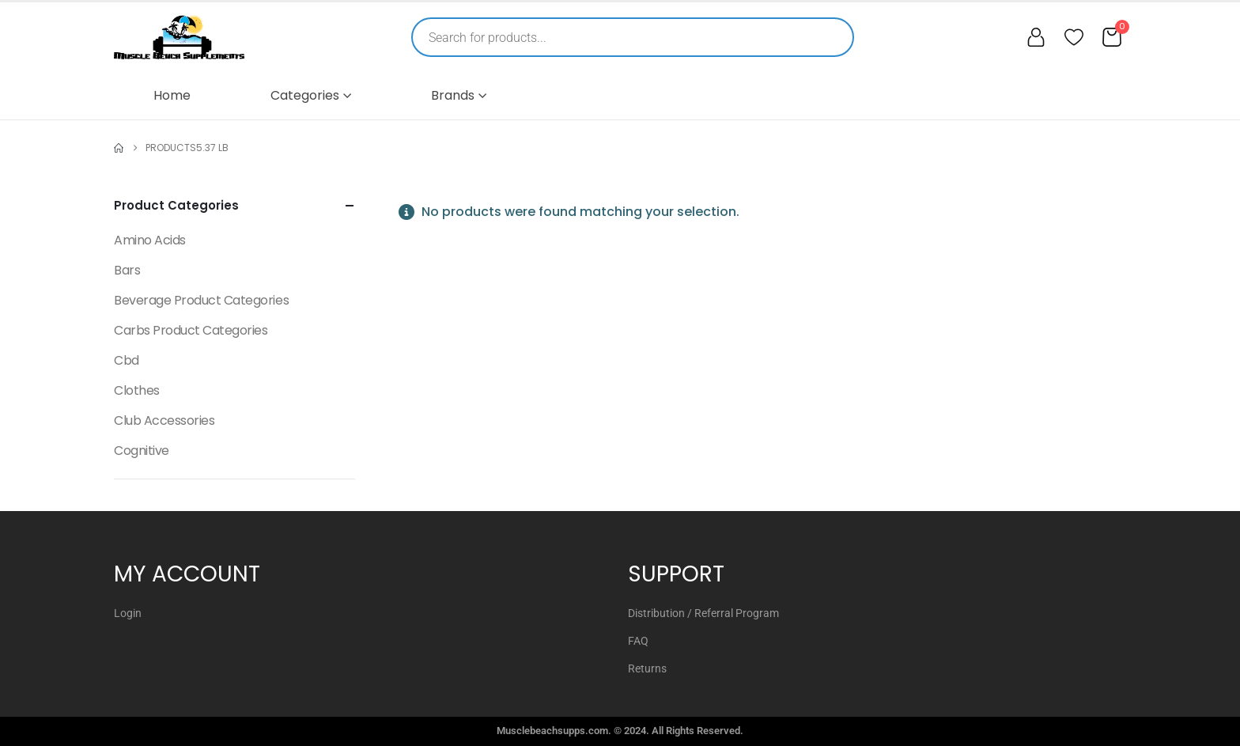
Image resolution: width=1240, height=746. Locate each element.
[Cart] (1112, 37)
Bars (127, 270)
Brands (452, 95)
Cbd (126, 360)
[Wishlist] (1074, 37)
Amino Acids (150, 240)
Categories (304, 95)
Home (172, 95)
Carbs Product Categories (190, 330)
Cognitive (141, 450)
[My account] (1036, 37)
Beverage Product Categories (201, 300)
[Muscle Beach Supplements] (179, 37)
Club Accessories (164, 420)
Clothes (137, 390)
